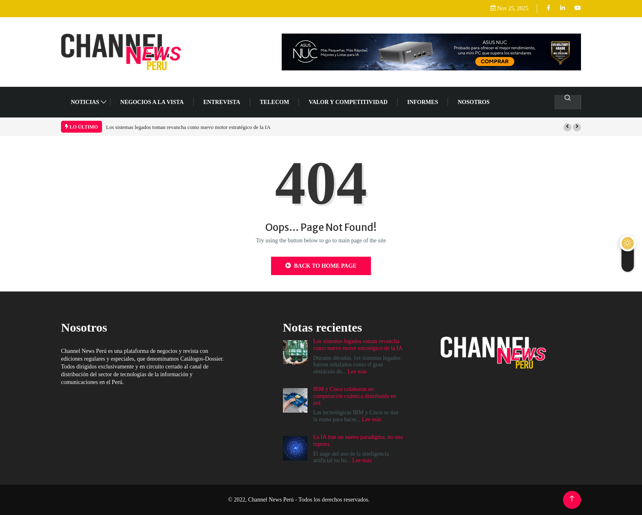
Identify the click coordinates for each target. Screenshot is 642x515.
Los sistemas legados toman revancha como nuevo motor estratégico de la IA (188, 127)
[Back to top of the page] (572, 499)
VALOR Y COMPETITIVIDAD (348, 102)
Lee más (357, 371)
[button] (567, 127)
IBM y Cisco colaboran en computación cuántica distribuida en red (354, 396)
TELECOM (274, 102)
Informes (422, 102)
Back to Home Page (321, 265)
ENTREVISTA (221, 102)
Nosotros (474, 102)
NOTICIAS (85, 102)
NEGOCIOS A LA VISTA (152, 102)
